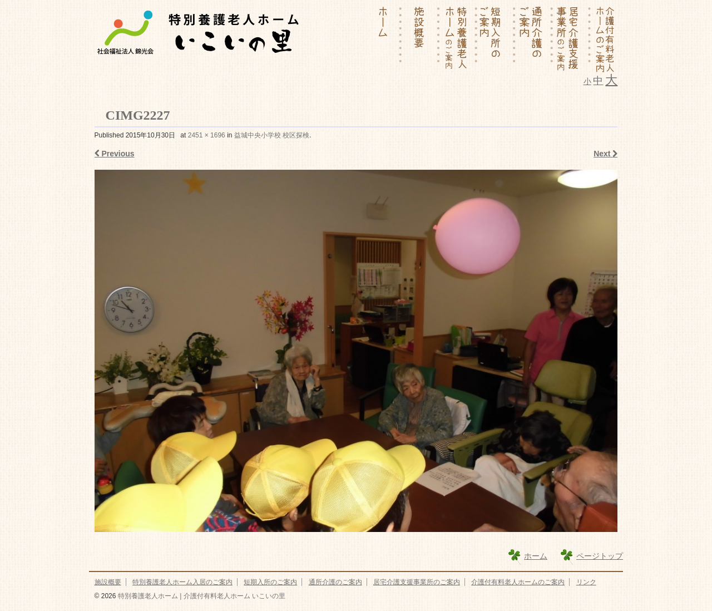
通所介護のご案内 (335, 582)
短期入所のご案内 (270, 582)
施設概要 (108, 582)
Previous (115, 153)
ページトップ (599, 555)
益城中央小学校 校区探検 (271, 135)
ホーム (535, 555)
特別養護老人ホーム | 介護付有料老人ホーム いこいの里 (200, 596)
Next (605, 153)
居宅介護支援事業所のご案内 (416, 582)
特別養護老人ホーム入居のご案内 (182, 582)
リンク (586, 582)
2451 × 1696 (206, 135)
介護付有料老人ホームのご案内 (518, 582)
